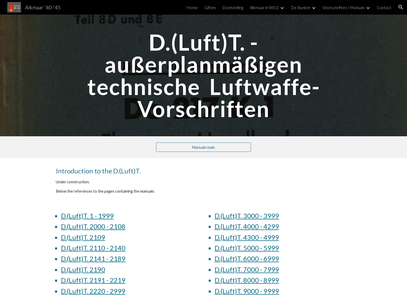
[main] (203, 75)
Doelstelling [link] (232, 7)
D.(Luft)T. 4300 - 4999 (247, 237)
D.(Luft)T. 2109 (83, 237)
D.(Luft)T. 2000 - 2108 (93, 226)
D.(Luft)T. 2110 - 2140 (93, 248)
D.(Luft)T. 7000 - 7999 (247, 269)
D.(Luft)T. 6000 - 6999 (247, 258)
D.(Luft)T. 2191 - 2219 (93, 280)
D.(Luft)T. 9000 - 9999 (247, 291)
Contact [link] (384, 7)
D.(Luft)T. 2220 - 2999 (93, 291)
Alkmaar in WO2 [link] (264, 7)
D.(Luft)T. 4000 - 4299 (247, 226)
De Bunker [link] (300, 7)
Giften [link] (210, 7)
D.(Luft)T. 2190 (83, 269)
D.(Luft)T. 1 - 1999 (87, 216)
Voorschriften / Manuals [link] (344, 7)
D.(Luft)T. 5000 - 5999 (247, 248)
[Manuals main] (203, 147)
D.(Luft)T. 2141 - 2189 (93, 258)
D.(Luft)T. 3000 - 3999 (247, 216)
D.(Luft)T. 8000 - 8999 (247, 280)
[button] (401, 7)
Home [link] (192, 7)
